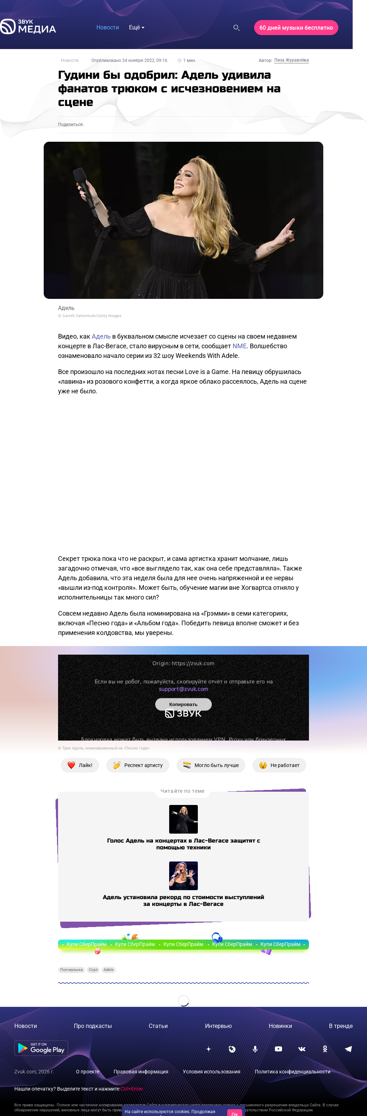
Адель (101, 336)
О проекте (87, 1071)
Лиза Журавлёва (291, 60)
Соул (93, 969)
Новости (69, 60)
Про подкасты (93, 1026)
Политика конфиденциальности (292, 1071)
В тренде (341, 1026)
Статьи (158, 1026)
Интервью (218, 1026)
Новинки (280, 1026)
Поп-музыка (71, 969)
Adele (109, 969)
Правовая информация (141, 1071)
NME (240, 346)
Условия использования (211, 1071)
